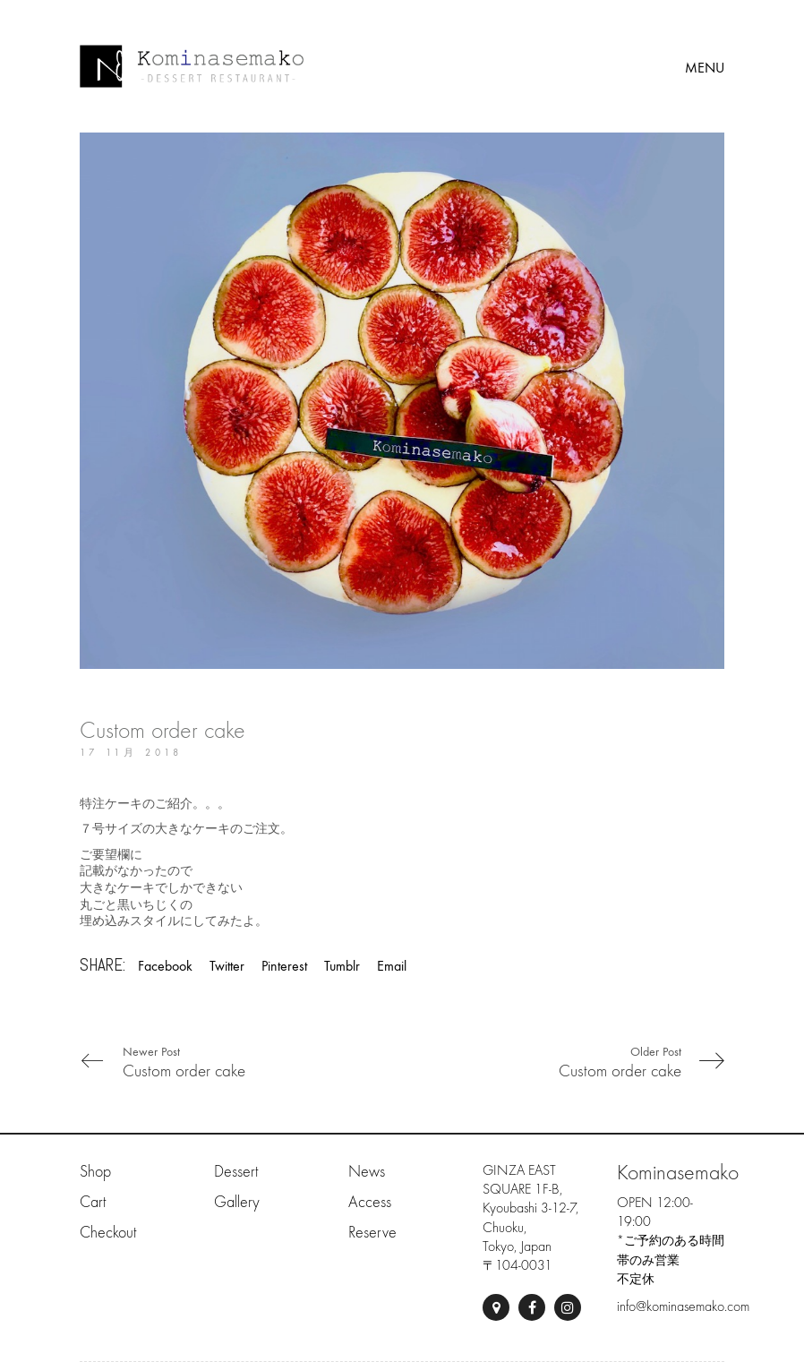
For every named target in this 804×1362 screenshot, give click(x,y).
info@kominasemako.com (683, 1306)
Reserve (372, 1232)
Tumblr (342, 965)
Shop (95, 1171)
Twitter (227, 965)
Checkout (108, 1232)
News (366, 1171)
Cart (93, 1202)
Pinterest (284, 965)
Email (391, 965)
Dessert (236, 1171)
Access (369, 1202)
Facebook (165, 965)
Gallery (237, 1202)
